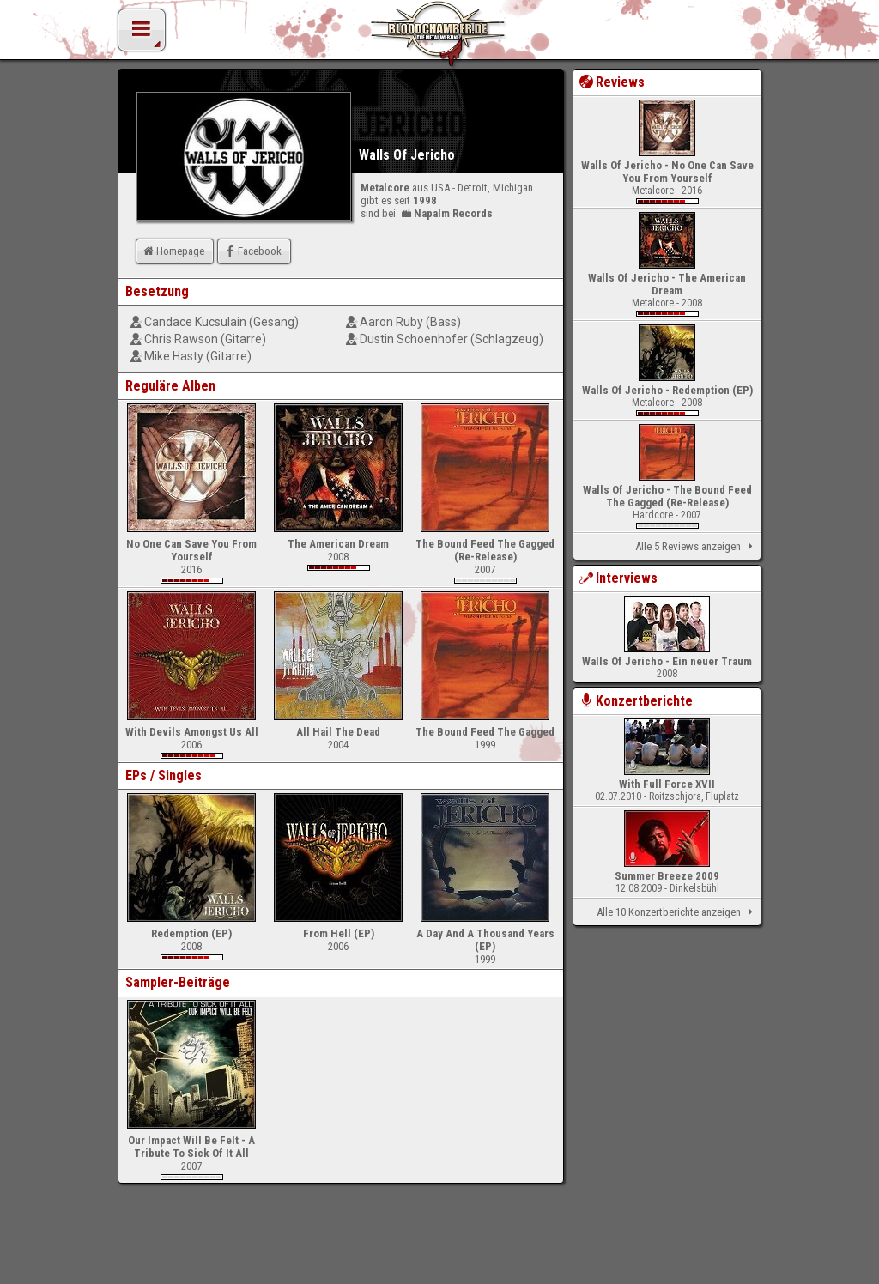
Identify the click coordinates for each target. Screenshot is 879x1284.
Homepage (172, 251)
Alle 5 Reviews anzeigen (697, 547)
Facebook (252, 251)
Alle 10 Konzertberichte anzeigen (678, 912)
